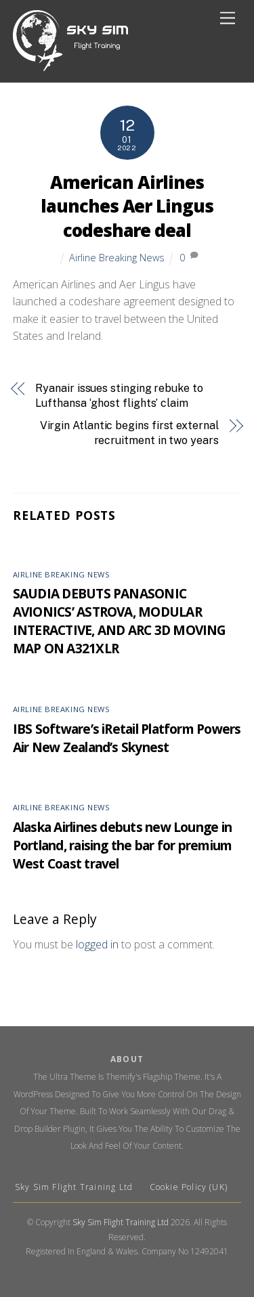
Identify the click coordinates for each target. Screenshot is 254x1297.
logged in (97, 944)
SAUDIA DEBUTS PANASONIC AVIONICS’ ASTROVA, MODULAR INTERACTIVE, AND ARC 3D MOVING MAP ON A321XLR (119, 620)
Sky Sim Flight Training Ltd (75, 1187)
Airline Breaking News (117, 257)
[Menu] (227, 18)
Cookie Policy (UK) (189, 1187)
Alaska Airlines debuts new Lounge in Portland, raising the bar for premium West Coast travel (122, 845)
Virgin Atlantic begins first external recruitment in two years (129, 433)
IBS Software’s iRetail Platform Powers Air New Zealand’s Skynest (127, 738)
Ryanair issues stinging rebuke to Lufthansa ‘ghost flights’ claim (119, 396)
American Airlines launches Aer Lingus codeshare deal (127, 207)
